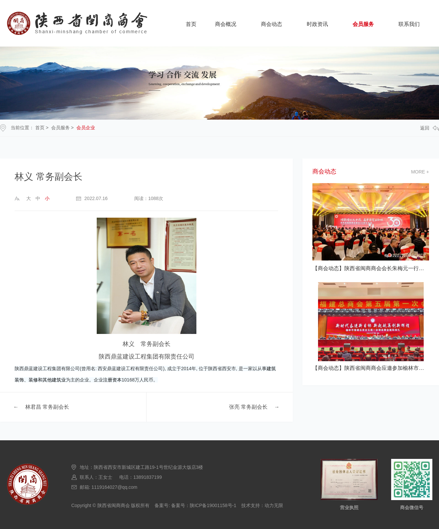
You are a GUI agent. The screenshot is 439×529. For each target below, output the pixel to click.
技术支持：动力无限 (262, 505)
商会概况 (225, 24)
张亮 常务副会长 (248, 407)
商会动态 (271, 24)
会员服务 (363, 24)
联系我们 (409, 24)
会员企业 (85, 127)
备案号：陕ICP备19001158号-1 (203, 505)
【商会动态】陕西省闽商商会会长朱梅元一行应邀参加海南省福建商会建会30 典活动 (370, 268)
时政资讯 (317, 24)
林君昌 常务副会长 (47, 407)
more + (420, 171)
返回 (429, 128)
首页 (191, 24)
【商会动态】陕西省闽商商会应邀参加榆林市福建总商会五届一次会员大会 (370, 368)
